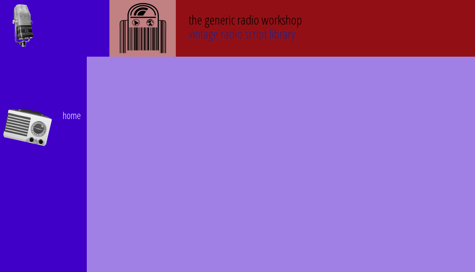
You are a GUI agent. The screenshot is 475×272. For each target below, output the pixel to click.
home (72, 115)
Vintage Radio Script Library (245, 26)
